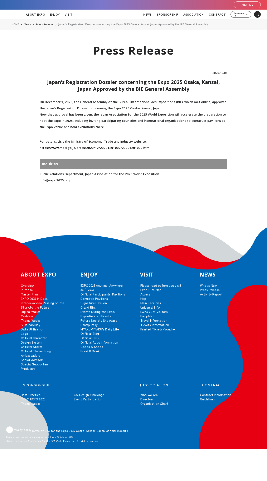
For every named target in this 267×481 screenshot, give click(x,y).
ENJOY (55, 14)
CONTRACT (217, 14)
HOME (15, 24)
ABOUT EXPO (35, 14)
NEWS (147, 14)
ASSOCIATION (193, 14)
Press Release (45, 24)
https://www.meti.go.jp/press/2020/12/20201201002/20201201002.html (95, 148)
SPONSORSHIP (167, 14)
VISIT (68, 14)
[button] (254, 229)
